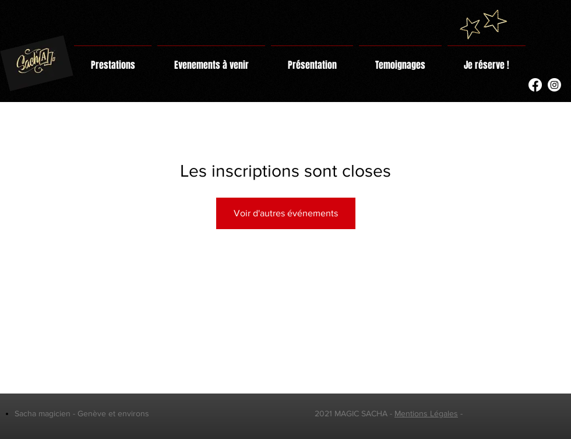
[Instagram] (554, 85)
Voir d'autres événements (286, 213)
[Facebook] (535, 85)
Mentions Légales (426, 413)
